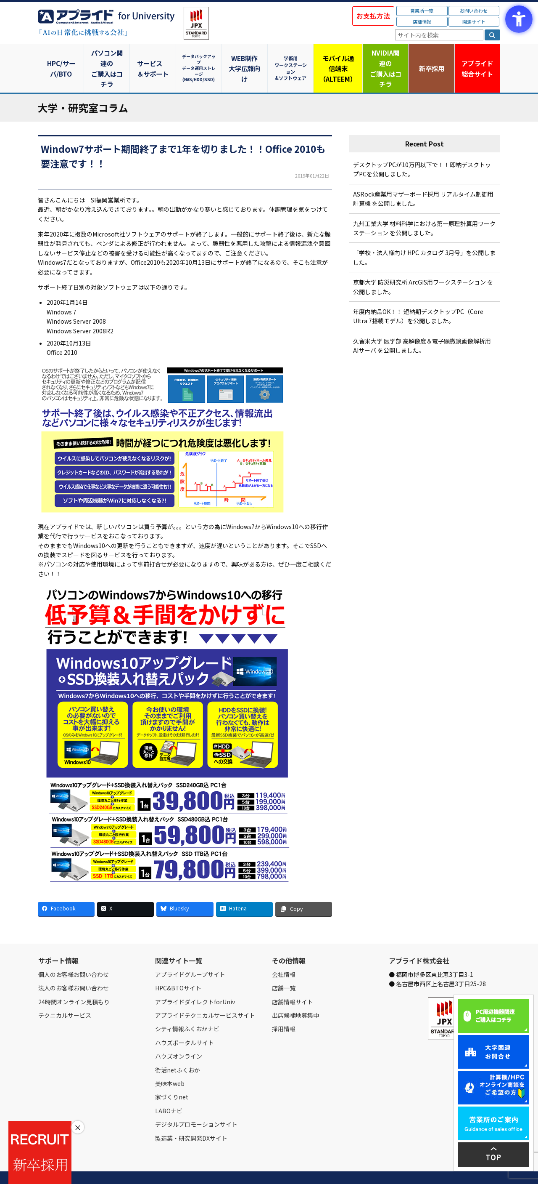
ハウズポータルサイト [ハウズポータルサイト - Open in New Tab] (184, 1022)
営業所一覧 (421, 10)
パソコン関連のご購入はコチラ (107, 58)
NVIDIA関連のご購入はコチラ (385, 58)
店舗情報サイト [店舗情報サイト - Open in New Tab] (292, 981)
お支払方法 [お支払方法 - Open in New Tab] (373, 16)
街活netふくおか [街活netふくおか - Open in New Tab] (177, 1049)
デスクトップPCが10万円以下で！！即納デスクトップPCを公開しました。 (422, 149)
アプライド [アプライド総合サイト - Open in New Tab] (477, 58)
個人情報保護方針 (196, 1168)
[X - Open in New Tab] (125, 889)
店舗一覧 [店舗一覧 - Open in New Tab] (283, 967)
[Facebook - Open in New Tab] (66, 889)
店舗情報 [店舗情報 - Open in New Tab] (422, 21)
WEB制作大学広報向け (245, 58)
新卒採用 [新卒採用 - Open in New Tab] (431, 58)
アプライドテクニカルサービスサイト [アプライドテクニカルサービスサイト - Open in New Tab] (205, 995)
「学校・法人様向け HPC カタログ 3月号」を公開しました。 (424, 237)
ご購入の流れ (158, 1168)
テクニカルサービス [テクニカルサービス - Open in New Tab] (64, 995)
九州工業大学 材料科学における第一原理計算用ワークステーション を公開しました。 (424, 207)
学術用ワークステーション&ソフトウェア (292, 58)
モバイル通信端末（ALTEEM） (338, 58)
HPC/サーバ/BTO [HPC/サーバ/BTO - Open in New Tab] (61, 58)
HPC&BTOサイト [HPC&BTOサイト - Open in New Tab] (178, 967)
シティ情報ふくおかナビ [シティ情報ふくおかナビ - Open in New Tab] (187, 1008)
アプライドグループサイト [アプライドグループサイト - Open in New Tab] (190, 954)
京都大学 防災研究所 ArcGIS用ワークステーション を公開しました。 (423, 266)
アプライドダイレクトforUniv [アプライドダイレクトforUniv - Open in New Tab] (195, 981)
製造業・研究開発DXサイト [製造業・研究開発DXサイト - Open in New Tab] (191, 1117)
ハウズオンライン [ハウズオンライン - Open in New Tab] (178, 1036)
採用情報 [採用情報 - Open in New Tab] (283, 1008)
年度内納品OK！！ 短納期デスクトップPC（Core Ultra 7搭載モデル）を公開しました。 (418, 296)
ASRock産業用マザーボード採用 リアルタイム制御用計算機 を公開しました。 (423, 178)
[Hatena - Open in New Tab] (244, 889)
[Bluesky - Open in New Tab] (184, 889)
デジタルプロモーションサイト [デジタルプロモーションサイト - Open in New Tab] (196, 1104)
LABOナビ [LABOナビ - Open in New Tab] (168, 1090)
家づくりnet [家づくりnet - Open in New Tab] (171, 1076)
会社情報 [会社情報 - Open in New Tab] (283, 954)
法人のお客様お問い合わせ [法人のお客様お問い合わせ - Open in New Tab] (73, 967)
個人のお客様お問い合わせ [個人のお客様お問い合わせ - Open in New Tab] (73, 954)
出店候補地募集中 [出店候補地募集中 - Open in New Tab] (295, 995)
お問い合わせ (474, 10)
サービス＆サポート (153, 58)
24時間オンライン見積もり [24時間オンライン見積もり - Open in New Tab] (74, 981)
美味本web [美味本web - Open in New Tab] (170, 1063)
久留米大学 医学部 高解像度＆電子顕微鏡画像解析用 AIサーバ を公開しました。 (422, 325)
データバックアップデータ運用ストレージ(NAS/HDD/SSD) (200, 58)
